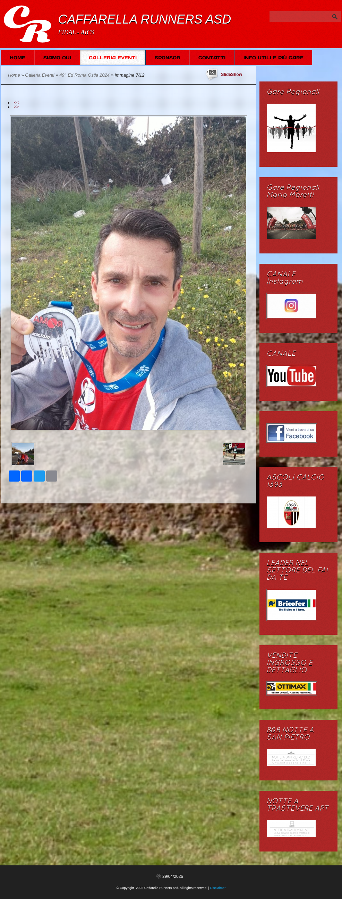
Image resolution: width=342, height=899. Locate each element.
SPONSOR (167, 58)
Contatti (211, 58)
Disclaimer (218, 888)
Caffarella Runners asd (144, 19)
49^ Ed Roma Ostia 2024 (84, 75)
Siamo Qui (57, 58)
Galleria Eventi (113, 58)
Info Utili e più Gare (273, 58)
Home (17, 58)
